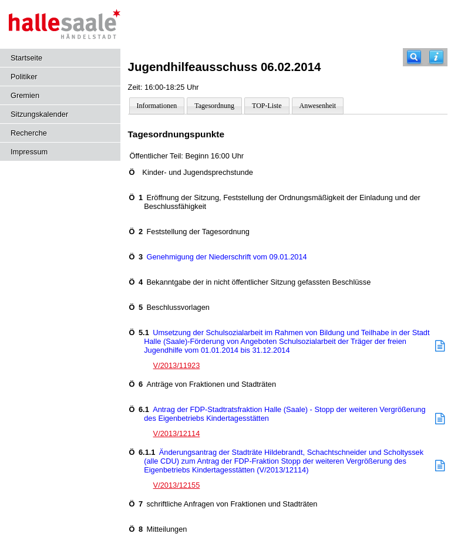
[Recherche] (414, 57)
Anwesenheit (317, 106)
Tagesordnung (214, 106)
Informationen (157, 106)
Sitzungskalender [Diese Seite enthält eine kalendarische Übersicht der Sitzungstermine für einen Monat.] (39, 114)
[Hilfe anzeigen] (436, 57)
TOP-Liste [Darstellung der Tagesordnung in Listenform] (266, 106)
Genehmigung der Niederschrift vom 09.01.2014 (218, 256)
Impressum (29, 151)
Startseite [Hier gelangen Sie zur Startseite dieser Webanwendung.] (26, 57)
